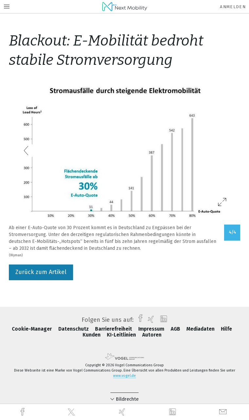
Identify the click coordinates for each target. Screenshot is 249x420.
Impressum (151, 329)
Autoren (152, 335)
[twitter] (72, 412)
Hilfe (226, 329)
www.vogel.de (124, 376)
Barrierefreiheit (114, 329)
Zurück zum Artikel (41, 272)
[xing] (122, 412)
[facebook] (23, 412)
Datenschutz (74, 329)
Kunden (92, 335)
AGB (176, 329)
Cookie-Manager (32, 329)
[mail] (223, 412)
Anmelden (233, 6)
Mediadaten (201, 329)
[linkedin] (173, 412)
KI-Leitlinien (122, 335)
